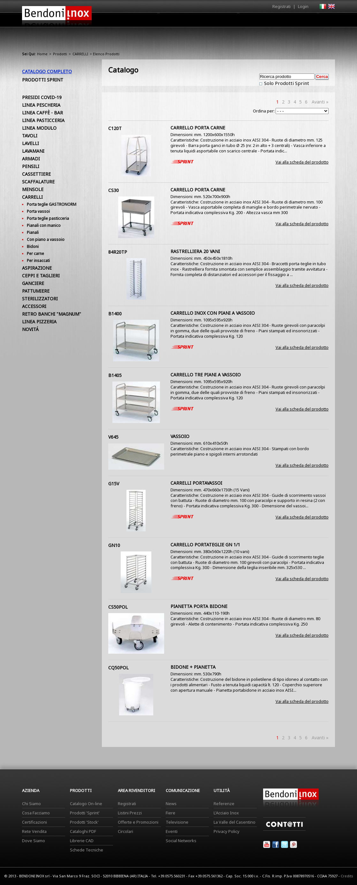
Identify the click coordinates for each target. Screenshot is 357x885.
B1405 (115, 375)
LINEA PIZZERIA (39, 322)
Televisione (177, 822)
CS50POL (118, 607)
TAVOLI (29, 136)
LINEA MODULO (39, 128)
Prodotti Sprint (42, 80)
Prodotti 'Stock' (84, 822)
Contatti (326, 20)
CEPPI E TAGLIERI (41, 276)
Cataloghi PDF (83, 831)
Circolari (125, 831)
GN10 (114, 545)
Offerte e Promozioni (138, 822)
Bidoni (33, 246)
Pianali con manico (44, 225)
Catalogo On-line (86, 803)
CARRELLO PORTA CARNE (198, 128)
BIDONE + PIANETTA (193, 667)
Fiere (170, 813)
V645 (113, 437)
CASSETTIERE (36, 174)
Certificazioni (34, 822)
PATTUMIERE (35, 291)
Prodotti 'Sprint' (85, 813)
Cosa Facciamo (36, 813)
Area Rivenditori (228, 21)
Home (142, 20)
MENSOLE (32, 189)
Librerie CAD (82, 840)
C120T (115, 128)
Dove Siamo (33, 840)
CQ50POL (118, 668)
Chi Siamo (31, 803)
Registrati (281, 6)
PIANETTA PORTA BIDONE (199, 606)
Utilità (302, 21)
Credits (347, 875)
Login (303, 6)
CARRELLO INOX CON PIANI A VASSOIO (213, 313)
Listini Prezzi (130, 813)
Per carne (35, 253)
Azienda (167, 21)
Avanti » (320, 102)
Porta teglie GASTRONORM (51, 204)
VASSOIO (180, 436)
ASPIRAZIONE (37, 268)
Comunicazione (270, 21)
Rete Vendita (34, 831)
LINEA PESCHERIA (41, 105)
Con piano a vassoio (46, 239)
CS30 (113, 190)
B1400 (115, 314)
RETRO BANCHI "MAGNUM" (51, 314)
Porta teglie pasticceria (48, 218)
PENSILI (30, 166)
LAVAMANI (33, 151)
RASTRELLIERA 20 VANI (195, 251)
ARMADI (31, 159)
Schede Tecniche (86, 850)
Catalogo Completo (47, 71)
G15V (113, 484)
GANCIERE (33, 283)
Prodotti (193, 21)
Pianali (33, 232)
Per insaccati (38, 260)
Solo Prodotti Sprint (286, 83)
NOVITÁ (30, 329)
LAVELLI (30, 143)
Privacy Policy (226, 831)
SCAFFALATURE (38, 182)
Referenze (224, 803)
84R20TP (117, 252)
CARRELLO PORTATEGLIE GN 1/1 (205, 545)
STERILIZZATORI (40, 299)
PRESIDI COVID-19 (42, 97)
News (171, 803)
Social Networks (181, 840)
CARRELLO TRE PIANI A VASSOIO (206, 375)
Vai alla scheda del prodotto (302, 162)
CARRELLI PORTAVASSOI (196, 483)
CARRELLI (80, 53)
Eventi (172, 831)
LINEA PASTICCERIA (43, 120)
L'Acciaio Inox (226, 813)
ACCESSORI (34, 306)
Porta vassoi (38, 211)
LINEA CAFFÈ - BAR (42, 113)
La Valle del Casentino (234, 822)
